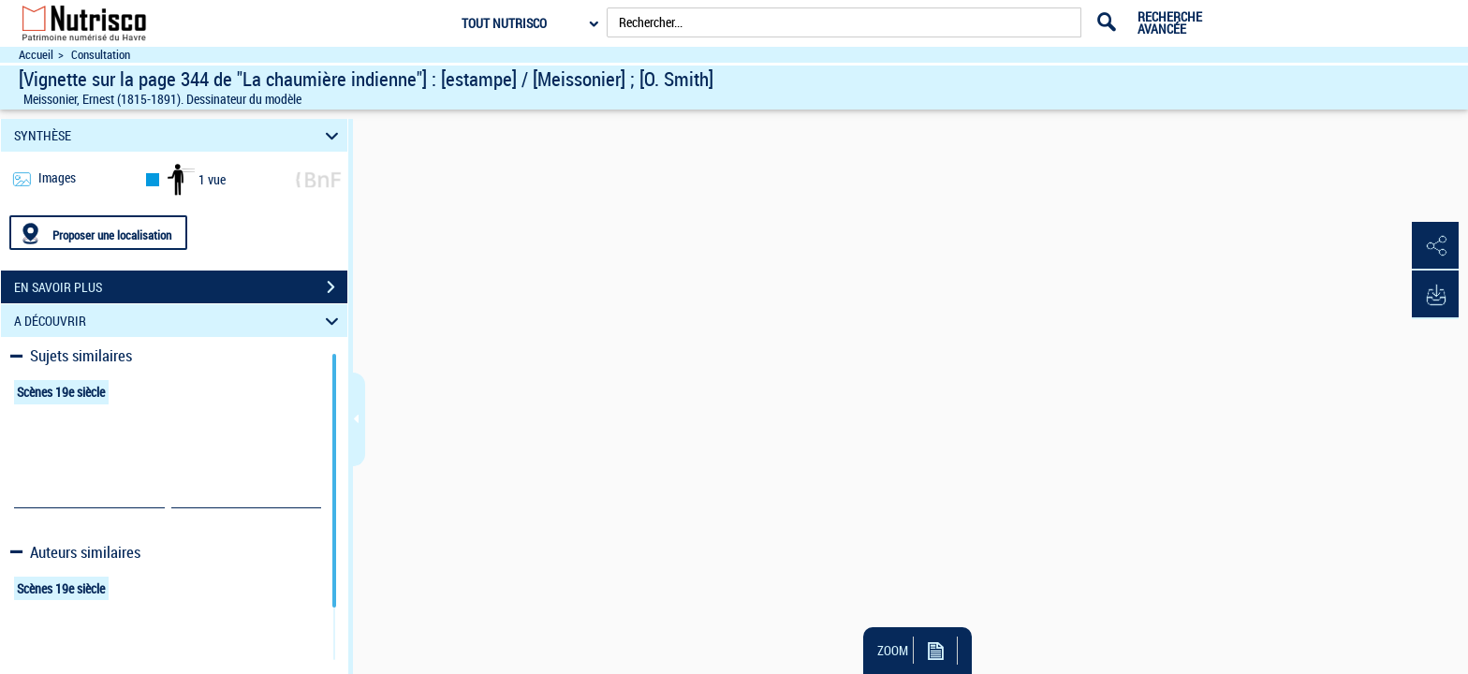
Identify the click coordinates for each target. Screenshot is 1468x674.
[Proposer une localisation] (98, 232)
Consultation (100, 55)
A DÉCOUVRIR (179, 320)
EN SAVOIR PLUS (180, 287)
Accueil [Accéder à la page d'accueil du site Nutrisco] (36, 55)
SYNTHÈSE (179, 135)
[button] (1435, 246)
